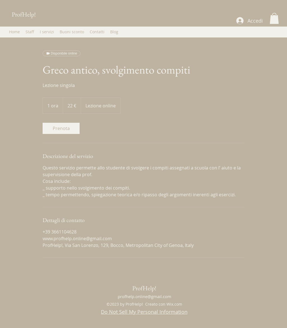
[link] (61, 128)
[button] (274, 18)
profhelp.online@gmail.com (144, 296)
